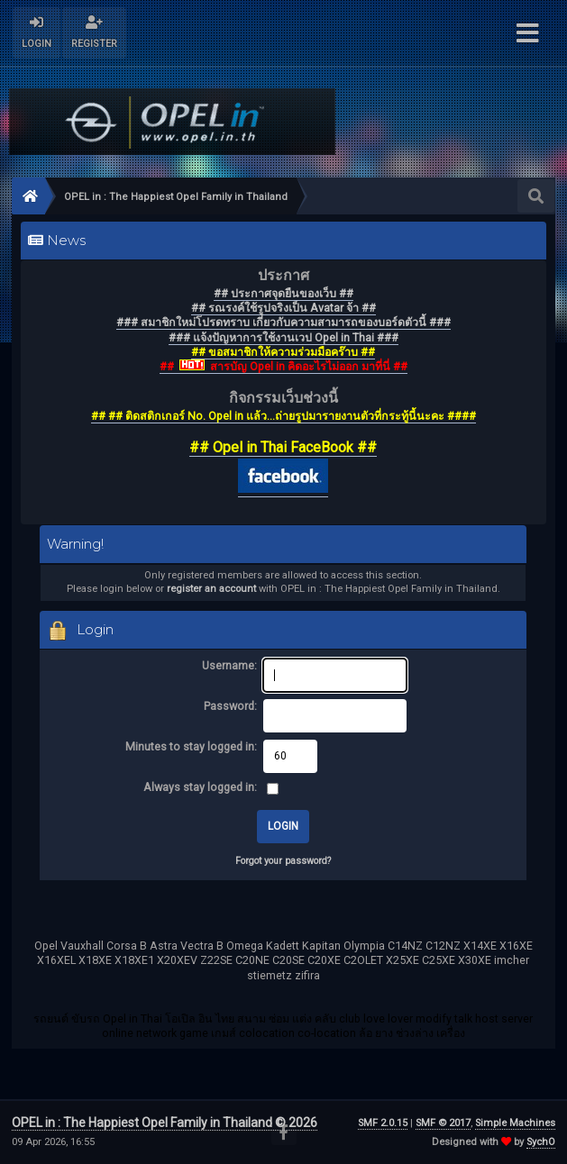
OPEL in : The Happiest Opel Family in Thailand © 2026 (164, 1122)
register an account (211, 589)
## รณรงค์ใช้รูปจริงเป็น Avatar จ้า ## (283, 307)
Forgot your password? (283, 861)
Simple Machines (515, 1123)
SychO (540, 1142)
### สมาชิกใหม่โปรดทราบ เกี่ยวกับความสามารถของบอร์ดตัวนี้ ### (283, 322)
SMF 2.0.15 (382, 1123)
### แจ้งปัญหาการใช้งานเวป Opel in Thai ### (283, 337)
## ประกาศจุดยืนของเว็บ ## (283, 293)
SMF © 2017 (443, 1123)
